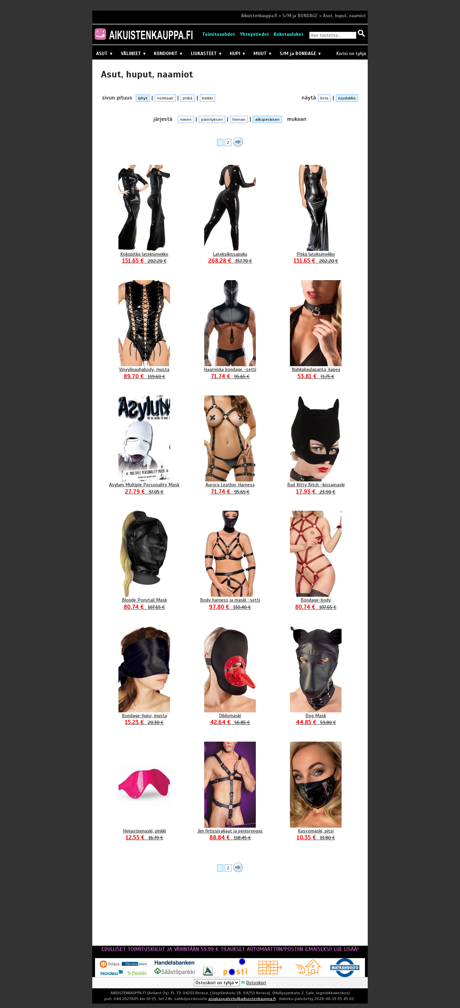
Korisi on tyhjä (351, 53)
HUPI (238, 53)
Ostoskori (256, 983)
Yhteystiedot (254, 34)
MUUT (262, 53)
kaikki (207, 98)
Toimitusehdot (218, 34)
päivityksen (212, 119)
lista (324, 98)
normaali (165, 98)
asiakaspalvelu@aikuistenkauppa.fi (242, 998)
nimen (185, 119)
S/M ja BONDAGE (300, 16)
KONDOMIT (168, 53)
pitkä (187, 98)
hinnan (238, 119)
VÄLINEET (134, 53)
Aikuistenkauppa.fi (259, 16)
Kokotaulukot (288, 34)
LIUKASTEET (206, 53)
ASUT (104, 53)
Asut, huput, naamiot (344, 16)
